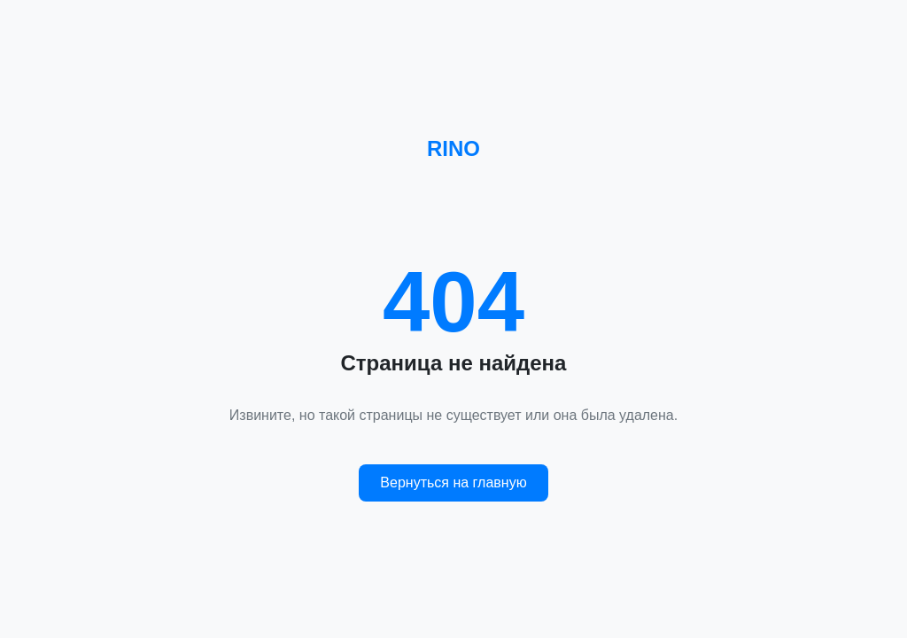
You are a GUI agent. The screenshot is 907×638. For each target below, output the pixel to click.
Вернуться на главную (453, 482)
